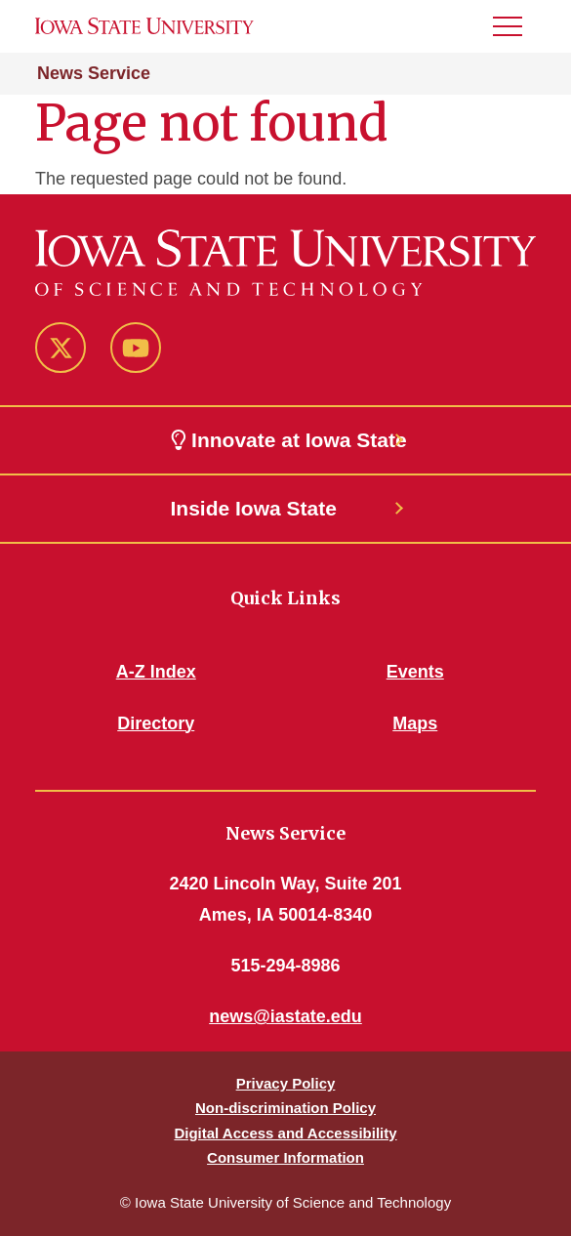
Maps (414, 723)
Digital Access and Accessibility (285, 1133)
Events (415, 671)
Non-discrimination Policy (285, 1107)
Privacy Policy (286, 1083)
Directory (155, 723)
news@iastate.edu (285, 1016)
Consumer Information (285, 1157)
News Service (93, 73)
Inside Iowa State (254, 508)
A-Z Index (156, 671)
